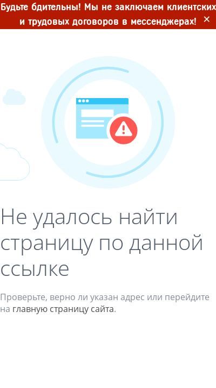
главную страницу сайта (63, 309)
